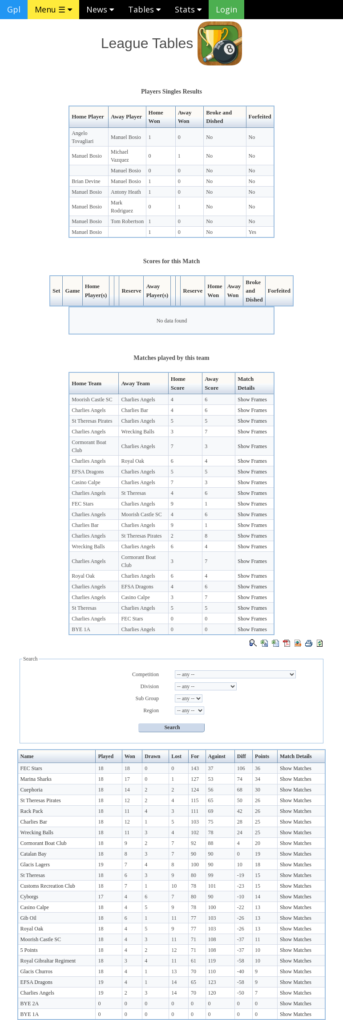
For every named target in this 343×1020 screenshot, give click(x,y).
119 (212, 961)
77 (193, 918)
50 (239, 800)
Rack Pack (31, 811)
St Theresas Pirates (92, 421)
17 (127, 779)
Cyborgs (29, 897)
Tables (144, 9)
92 (193, 843)
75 (211, 822)
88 (211, 843)
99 (211, 875)
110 (212, 971)
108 (212, 939)
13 (257, 907)
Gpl (13, 9)
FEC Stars (82, 504)
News (100, 9)
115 (195, 800)
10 (239, 864)
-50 (240, 993)
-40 (240, 971)
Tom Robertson (127, 221)
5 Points (29, 950)
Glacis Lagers (35, 864)
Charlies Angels (138, 399)
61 (193, 961)
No (209, 137)
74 (239, 779)
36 (257, 768)
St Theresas (133, 493)
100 (195, 864)
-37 (240, 939)
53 (211, 779)
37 (211, 768)
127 (195, 779)
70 (193, 971)
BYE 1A (81, 629)
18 (100, 768)
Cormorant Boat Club (43, 843)
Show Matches (295, 768)
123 (212, 982)
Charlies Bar (134, 410)
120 (212, 993)
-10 (240, 897)
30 (257, 790)
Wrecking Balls (137, 431)
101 (212, 886)
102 (195, 832)
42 (239, 811)
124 (195, 790)
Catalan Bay (33, 854)
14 (127, 790)
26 (257, 800)
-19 (240, 875)
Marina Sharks (36, 779)
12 (127, 800)
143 (195, 768)
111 (194, 811)
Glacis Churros (36, 971)
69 (211, 811)
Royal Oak (132, 461)
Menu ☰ (53, 9)
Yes (252, 232)
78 (211, 832)
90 (193, 854)
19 (257, 854)
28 (239, 822)
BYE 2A (29, 1003)
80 (193, 875)
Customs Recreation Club (47, 886)
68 (239, 790)
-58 (240, 961)
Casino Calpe (86, 482)
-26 (240, 918)
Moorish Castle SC (92, 399)
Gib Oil (28, 918)
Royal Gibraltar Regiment (48, 961)
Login (226, 9)
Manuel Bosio (126, 137)
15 (257, 875)
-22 (240, 907)
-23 (240, 886)
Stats (188, 9)
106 (241, 768)
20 (257, 843)
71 (193, 939)
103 (195, 822)
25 (257, 822)
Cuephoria (31, 790)
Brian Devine (86, 181)
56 (211, 790)
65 (211, 800)
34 (257, 779)
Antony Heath (126, 192)
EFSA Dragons (88, 472)
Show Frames (252, 399)
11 (127, 811)
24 (239, 832)
